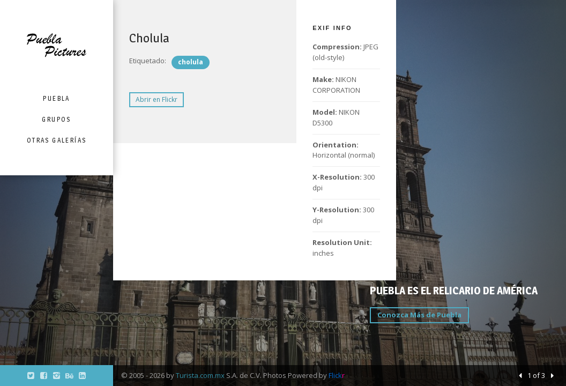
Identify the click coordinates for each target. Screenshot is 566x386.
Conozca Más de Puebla (419, 315)
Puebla (56, 98)
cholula (190, 61)
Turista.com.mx (200, 375)
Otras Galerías (57, 140)
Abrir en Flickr (156, 99)
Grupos (56, 119)
